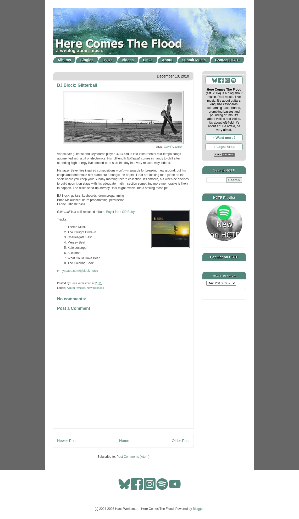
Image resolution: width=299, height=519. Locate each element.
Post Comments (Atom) (133, 457)
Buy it (110, 212)
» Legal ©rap (224, 147)
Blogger (198, 509)
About (167, 60)
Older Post (181, 441)
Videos (128, 60)
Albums (64, 60)
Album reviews (76, 287)
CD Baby (128, 212)
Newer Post (66, 441)
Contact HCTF (227, 60)
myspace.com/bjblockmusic (79, 271)
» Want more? (224, 138)
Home (124, 441)
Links (148, 60)
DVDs (107, 60)
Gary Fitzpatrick (173, 146)
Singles (86, 60)
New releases (95, 287)
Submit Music (194, 60)
